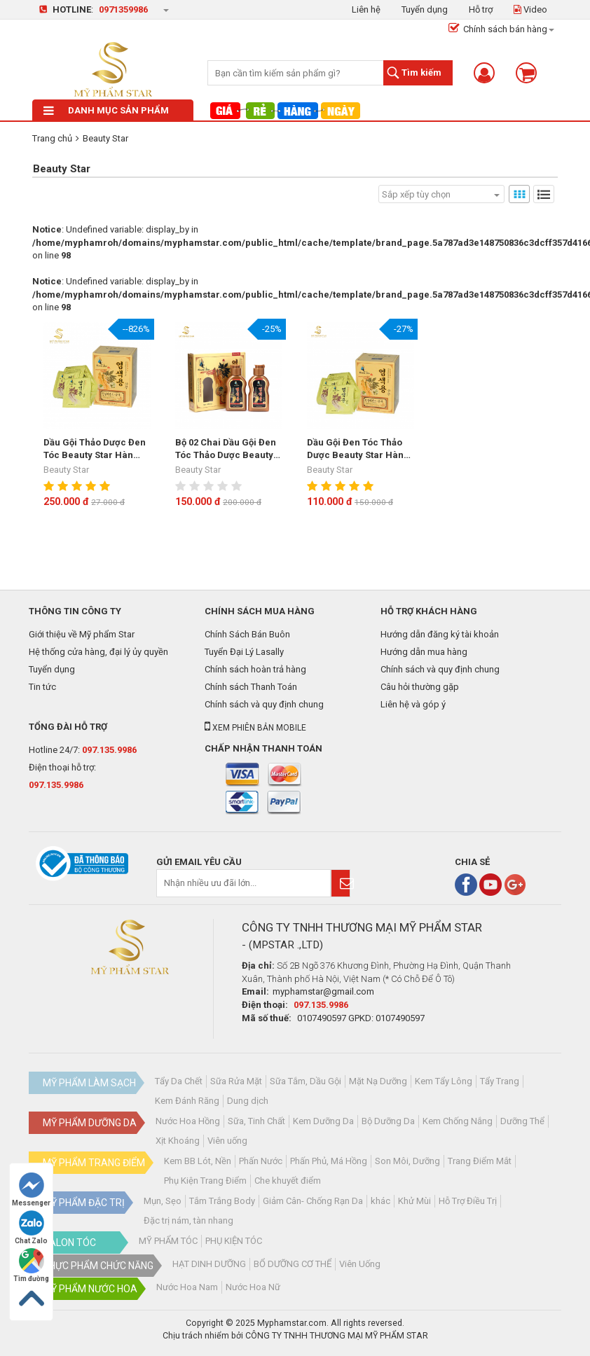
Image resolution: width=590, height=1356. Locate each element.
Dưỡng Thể (522, 1121)
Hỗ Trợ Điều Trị (468, 1201)
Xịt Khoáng (178, 1140)
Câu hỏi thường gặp (419, 687)
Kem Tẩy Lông (443, 1081)
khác (380, 1201)
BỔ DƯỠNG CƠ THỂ (292, 1264)
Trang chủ (52, 138)
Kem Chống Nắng (458, 1121)
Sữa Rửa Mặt (236, 1081)
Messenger (31, 1189)
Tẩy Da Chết (179, 1081)
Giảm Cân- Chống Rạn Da (313, 1201)
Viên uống (227, 1140)
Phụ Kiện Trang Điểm (205, 1180)
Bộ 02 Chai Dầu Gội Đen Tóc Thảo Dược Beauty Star (225, 449)
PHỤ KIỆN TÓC (233, 1241)
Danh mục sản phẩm (106, 110)
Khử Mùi (414, 1201)
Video (530, 9)
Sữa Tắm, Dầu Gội (305, 1081)
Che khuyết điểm (287, 1180)
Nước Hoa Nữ (253, 1287)
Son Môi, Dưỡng (407, 1161)
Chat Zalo (31, 1227)
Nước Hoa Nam (187, 1287)
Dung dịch (247, 1100)
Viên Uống (359, 1264)
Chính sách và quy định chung (264, 704)
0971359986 (123, 9)
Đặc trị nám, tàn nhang (188, 1220)
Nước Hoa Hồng (188, 1121)
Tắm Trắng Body (222, 1201)
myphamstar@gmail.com (323, 991)
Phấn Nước (260, 1161)
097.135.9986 (109, 750)
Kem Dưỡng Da (323, 1121)
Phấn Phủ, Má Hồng (328, 1161)
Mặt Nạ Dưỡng (378, 1081)
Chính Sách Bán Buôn (247, 634)
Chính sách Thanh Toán (251, 687)
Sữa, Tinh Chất (256, 1121)
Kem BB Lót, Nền (197, 1161)
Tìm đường (31, 1265)
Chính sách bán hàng (497, 29)
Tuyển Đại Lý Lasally (244, 651)
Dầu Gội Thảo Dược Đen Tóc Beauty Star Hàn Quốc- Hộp (94, 449)
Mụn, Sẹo (162, 1201)
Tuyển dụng (425, 9)
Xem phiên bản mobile (255, 728)
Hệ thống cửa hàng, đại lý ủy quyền (98, 651)
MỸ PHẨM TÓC (168, 1241)
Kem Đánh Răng (187, 1100)
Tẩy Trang (499, 1081)
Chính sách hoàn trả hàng (255, 669)
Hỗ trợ (481, 9)
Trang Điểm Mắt (480, 1161)
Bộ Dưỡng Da (388, 1121)
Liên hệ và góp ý (413, 704)
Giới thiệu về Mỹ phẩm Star (82, 634)
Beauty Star (105, 138)
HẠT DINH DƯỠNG (209, 1264)
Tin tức (42, 687)
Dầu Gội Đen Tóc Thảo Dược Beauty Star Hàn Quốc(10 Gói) (355, 449)
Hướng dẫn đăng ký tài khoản (439, 634)
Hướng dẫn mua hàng (423, 651)
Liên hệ (366, 9)
